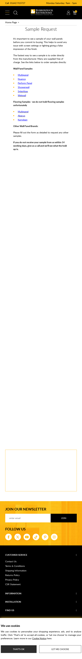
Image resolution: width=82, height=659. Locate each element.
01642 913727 (17, 3)
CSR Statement (13, 584)
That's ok (18, 649)
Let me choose (60, 649)
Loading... (41, 297)
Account (68, 13)
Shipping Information (15, 570)
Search (15, 13)
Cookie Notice (39, 638)
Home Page (11, 22)
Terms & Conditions (15, 565)
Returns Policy (12, 575)
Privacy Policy (12, 579)
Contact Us (10, 561)
